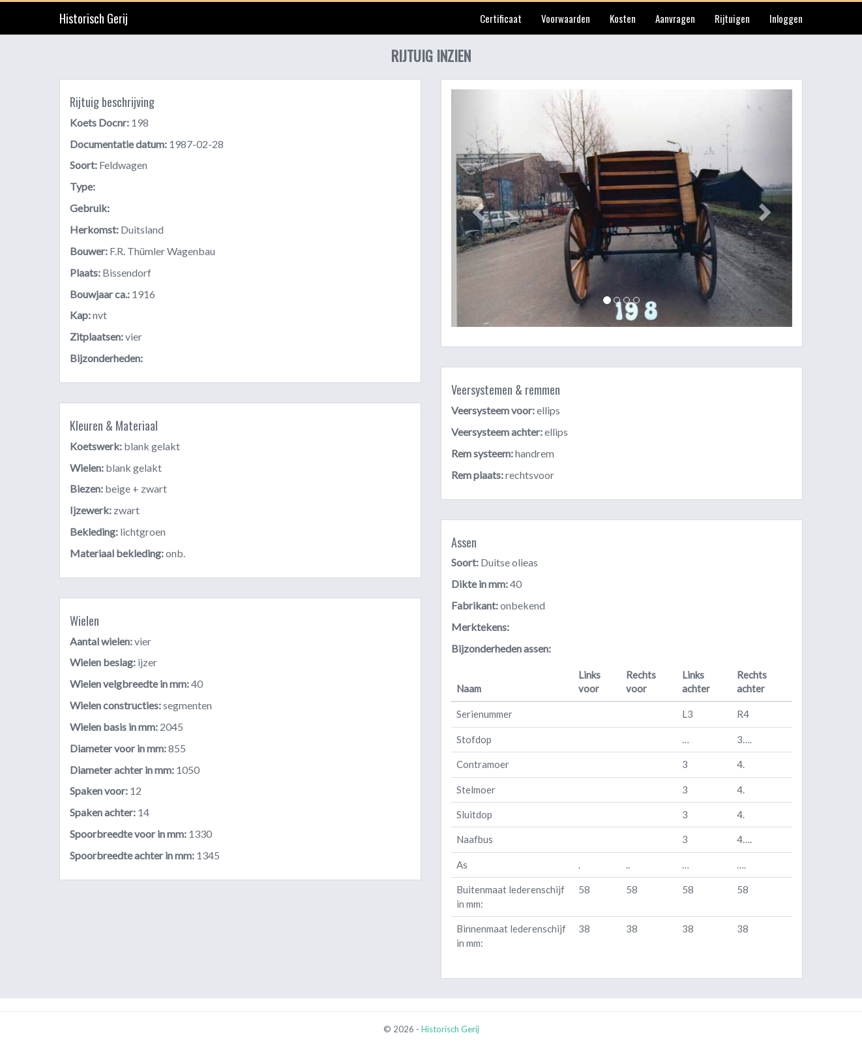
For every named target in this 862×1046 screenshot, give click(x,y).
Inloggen (786, 18)
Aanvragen (675, 18)
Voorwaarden (565, 18)
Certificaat (501, 18)
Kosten (623, 18)
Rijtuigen (732, 18)
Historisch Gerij (93, 18)
